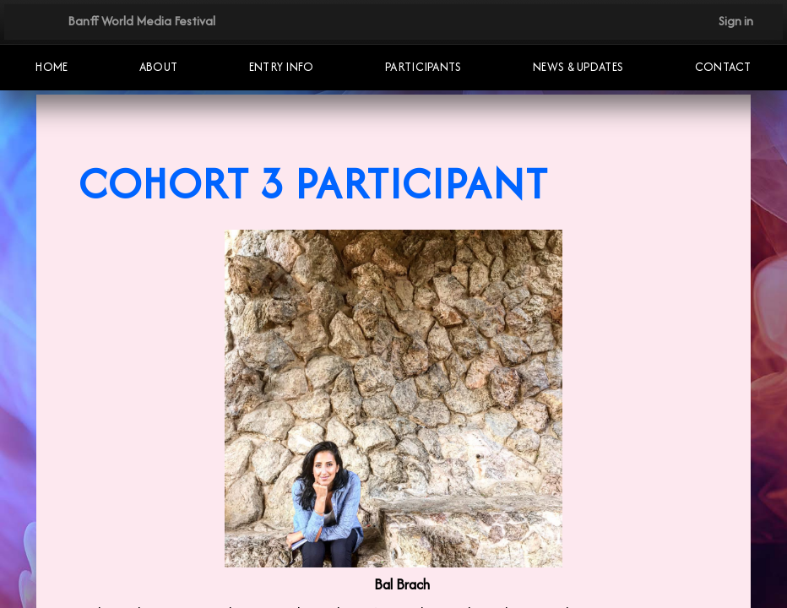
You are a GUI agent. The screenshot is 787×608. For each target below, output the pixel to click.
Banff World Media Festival (141, 21)
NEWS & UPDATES (578, 66)
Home (51, 66)
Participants (423, 66)
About (158, 66)
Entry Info (281, 66)
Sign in (736, 21)
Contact (723, 66)
